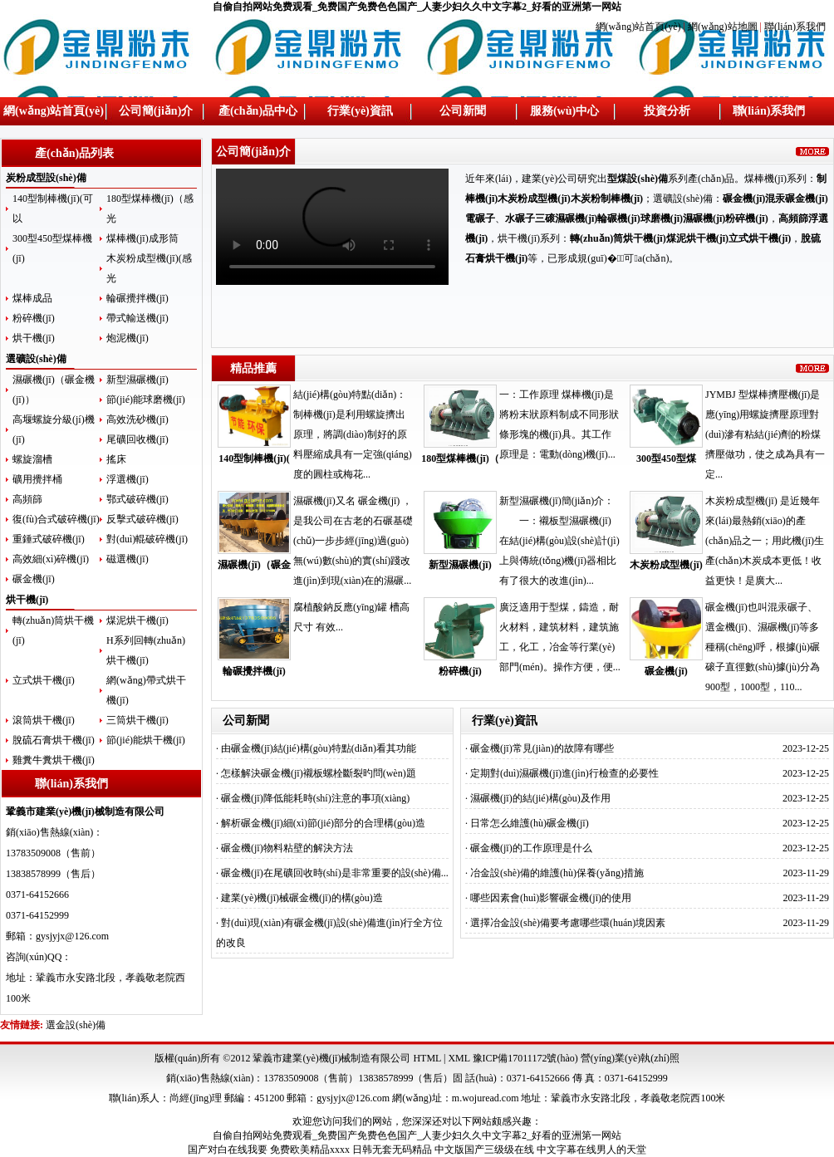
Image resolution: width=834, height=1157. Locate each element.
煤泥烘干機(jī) (137, 620)
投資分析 (667, 111)
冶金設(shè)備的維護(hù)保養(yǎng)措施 (557, 873)
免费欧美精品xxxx (310, 1149)
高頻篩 (27, 499)
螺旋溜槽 (32, 459)
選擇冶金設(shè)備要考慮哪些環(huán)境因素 (567, 923)
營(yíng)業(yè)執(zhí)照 (630, 1058)
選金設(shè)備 (75, 1025)
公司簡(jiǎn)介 (156, 111)
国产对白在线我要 (227, 1149)
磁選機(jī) (127, 559)
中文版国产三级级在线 (484, 1149)
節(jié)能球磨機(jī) (145, 399)
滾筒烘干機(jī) (43, 720)
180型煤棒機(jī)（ (459, 458)
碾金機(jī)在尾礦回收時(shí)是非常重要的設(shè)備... (335, 873)
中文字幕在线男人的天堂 (591, 1149)
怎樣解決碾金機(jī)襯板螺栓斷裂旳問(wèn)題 (318, 773)
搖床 (116, 459)
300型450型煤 (666, 458)
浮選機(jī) (127, 479)
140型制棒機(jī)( (253, 458)
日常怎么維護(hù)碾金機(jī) (529, 823)
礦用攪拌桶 (37, 479)
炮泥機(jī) (127, 338)
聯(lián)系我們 (795, 26)
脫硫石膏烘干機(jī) (53, 740)
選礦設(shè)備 (36, 359)
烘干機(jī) (33, 338)
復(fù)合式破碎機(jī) (56, 519)
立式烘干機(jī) (43, 680)
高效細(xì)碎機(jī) (50, 559)
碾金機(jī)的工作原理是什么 (531, 848)
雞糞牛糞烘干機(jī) (53, 760)
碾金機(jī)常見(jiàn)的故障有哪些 (542, 748)
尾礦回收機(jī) (137, 439)
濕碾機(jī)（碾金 (254, 565)
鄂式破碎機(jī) (137, 499)
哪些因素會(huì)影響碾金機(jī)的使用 (550, 898)
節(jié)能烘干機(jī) (145, 740)
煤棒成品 (32, 298)
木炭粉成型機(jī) (666, 565)
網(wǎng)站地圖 (723, 26)
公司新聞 (462, 111)
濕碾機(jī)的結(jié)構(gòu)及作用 (540, 798)
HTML (427, 1058)
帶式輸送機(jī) (137, 318)
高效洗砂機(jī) (137, 419)
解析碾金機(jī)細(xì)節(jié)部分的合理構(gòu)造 (323, 823)
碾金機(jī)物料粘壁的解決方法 (287, 848)
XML (458, 1058)
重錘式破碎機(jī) (48, 539)
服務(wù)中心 (564, 111)
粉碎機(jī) (33, 318)
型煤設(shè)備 (637, 178)
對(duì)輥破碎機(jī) (147, 539)
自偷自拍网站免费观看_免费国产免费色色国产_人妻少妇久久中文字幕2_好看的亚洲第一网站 (417, 6)
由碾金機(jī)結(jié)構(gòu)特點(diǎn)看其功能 (318, 748)
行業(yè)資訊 (360, 111)
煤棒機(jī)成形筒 (142, 238)
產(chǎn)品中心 (257, 111)
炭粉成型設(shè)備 (46, 178)
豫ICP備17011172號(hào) (525, 1058)
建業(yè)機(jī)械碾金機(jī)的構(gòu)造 (302, 898)
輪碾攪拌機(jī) (137, 298)
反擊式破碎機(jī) (142, 519)
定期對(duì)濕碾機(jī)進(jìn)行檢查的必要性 (564, 773)
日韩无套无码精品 (392, 1149)
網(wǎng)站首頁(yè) (640, 26)
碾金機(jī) (33, 579)
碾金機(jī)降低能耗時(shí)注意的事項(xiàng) (315, 798)
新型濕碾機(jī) (137, 379)
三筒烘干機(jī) (137, 720)
